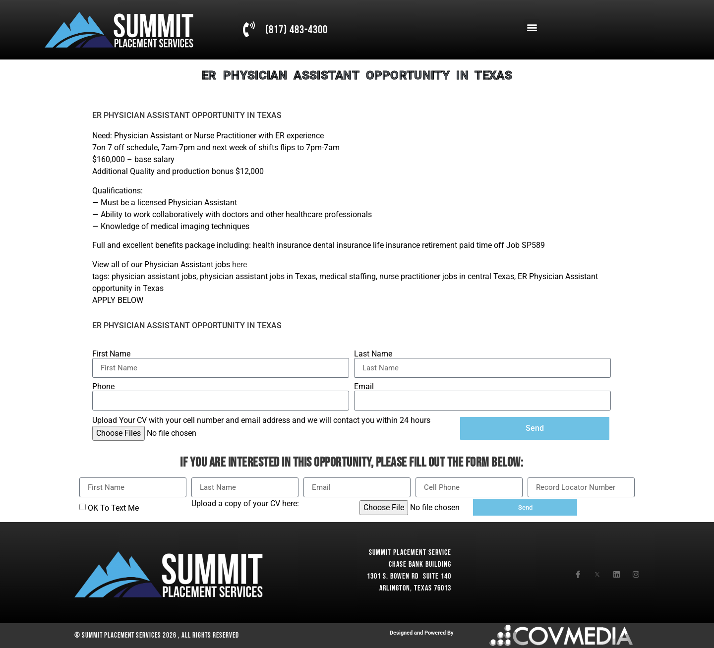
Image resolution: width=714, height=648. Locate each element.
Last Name (373, 354)
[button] (532, 27)
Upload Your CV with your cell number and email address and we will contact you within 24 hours (261, 420)
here (239, 264)
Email (364, 387)
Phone (103, 387)
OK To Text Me (113, 508)
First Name (111, 354)
